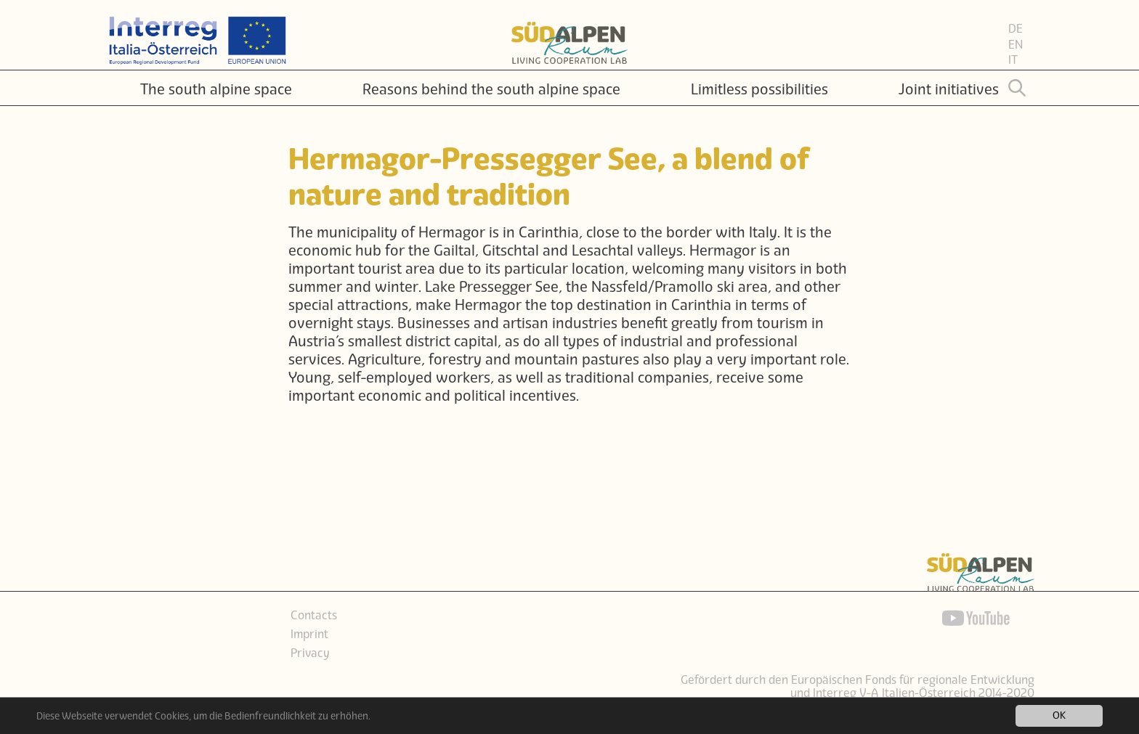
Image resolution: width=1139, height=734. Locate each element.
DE (1015, 29)
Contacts (314, 615)
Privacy (310, 653)
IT (1013, 60)
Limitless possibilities (759, 89)
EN (1015, 45)
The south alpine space (216, 89)
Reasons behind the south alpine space (491, 89)
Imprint (309, 634)
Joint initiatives (949, 89)
